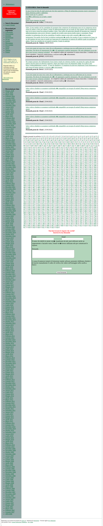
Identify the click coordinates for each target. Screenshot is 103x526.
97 (28, 145)
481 (24, 189)
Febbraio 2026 (10, 96)
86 (61, 144)
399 (90, 178)
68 (68, 142)
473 (62, 187)
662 (48, 209)
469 (43, 187)
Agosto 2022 (9, 172)
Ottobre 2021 (9, 191)
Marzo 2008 (9, 487)
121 (62, 147)
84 (53, 144)
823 (53, 227)
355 (34, 174)
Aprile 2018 (9, 267)
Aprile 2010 (9, 441)
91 (80, 144)
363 (71, 174)
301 (81, 167)
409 (62, 180)
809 (62, 225)
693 (43, 213)
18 (26, 138)
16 (94, 136)
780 (76, 222)
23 (45, 138)
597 (43, 202)
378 (67, 176)
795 (71, 223)
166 (48, 153)
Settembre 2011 (10, 410)
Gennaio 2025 (9, 120)
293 (43, 167)
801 (24, 225)
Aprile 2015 (9, 332)
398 (85, 178)
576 (95, 198)
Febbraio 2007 (10, 510)
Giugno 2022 (9, 176)
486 (48, 189)
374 (48, 176)
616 (57, 203)
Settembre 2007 (10, 497)
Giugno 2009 (9, 459)
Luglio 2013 (9, 370)
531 (34, 194)
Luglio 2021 (9, 196)
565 (43, 198)
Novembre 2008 (10, 472)
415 (90, 180)
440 (57, 184)
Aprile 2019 (9, 245)
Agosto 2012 (9, 390)
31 (76, 138)
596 (39, 202)
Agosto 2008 (9, 477)
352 (95, 173)
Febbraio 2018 (10, 270)
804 (39, 225)
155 (71, 151)
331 (71, 171)
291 (34, 167)
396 (76, 178)
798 (85, 223)
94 (92, 144)
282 (67, 165)
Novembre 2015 (10, 320)
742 (48, 218)
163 (34, 153)
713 (62, 214)
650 (67, 207)
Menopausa (9, 43)
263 (53, 164)
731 (71, 216)
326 (48, 171)
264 (57, 164)
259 (34, 164)
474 (67, 187)
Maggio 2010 (9, 439)
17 (98, 136)
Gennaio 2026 (9, 98)
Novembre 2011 (10, 407)
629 (43, 205)
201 (62, 156)
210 (29, 158)
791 (53, 223)
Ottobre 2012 (9, 387)
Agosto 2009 (9, 456)
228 (39, 160)
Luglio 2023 (9, 152)
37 (24, 140)
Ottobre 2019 (9, 234)
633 (62, 205)
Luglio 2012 (9, 392)
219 (71, 158)
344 (57, 173)
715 (71, 214)
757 (43, 220)
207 (90, 156)
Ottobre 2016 (9, 300)
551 (53, 196)
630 (48, 205)
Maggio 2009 (9, 461)
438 (48, 184)
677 (43, 211)
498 (29, 191)
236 (76, 160)
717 (81, 214)
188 (76, 154)
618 (67, 203)
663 (53, 209)
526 (85, 193)
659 (34, 209)
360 (57, 174)
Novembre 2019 (10, 232)
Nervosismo (9, 45)
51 (78, 140)
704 (95, 213)
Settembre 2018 (10, 258)
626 (29, 205)
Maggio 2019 (9, 243)
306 (29, 169)
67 (64, 142)
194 (29, 156)
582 (48, 200)
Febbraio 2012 (10, 401)
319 (90, 169)
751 (90, 218)
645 (43, 207)
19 (30, 138)
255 (90, 162)
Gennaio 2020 (9, 229)
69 (72, 142)
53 (86, 140)
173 (81, 153)
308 (39, 169)
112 (96, 145)
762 (67, 220)
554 (67, 196)
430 (85, 182)
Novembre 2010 (10, 428)
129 (24, 149)
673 (24, 211)
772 (39, 222)
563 (34, 198)
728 (57, 216)
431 (90, 182)
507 (71, 191)
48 (67, 140)
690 (29, 213)
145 (24, 151)
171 (71, 153)
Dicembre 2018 (10, 252)
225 (24, 160)
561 (24, 198)
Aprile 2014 (9, 354)
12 (78, 136)
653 (81, 207)
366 (85, 174)
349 (81, 173)
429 (81, 182)
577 (24, 200)
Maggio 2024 (9, 134)
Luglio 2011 (9, 414)
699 (71, 213)
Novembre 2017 (10, 276)
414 (85, 180)
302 (85, 167)
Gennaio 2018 (9, 272)
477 (81, 187)
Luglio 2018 (9, 261)
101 (45, 145)
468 (39, 187)
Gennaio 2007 (9, 512)
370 (29, 176)
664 (57, 209)
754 (29, 220)
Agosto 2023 (9, 151)
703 (90, 213)
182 (48, 154)
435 (34, 184)
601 (62, 202)
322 (29, 171)
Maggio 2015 (9, 330)
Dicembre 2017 (10, 274)
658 (29, 209)
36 (96, 138)
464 (95, 185)
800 (95, 223)
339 (34, 173)
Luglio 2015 (9, 327)
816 (95, 225)
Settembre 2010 (10, 432)
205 (81, 156)
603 (71, 202)
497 (24, 191)
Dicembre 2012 (10, 383)
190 (85, 154)
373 (43, 176)
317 (81, 169)
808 (57, 225)
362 (67, 174)
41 (40, 140)
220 (76, 158)
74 (91, 142)
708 (39, 214)
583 (53, 200)
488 (57, 189)
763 (71, 220)
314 (67, 169)
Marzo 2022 (9, 181)
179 (34, 154)
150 (48, 151)
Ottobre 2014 (9, 343)
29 (69, 138)
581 (43, 200)
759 (53, 220)
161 (24, 153)
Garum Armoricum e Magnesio (19, 522)
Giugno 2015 (9, 329)
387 (34, 178)
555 (71, 196)
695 (53, 213)
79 (34, 144)
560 (95, 196)
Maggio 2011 (9, 418)
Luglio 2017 (9, 283)
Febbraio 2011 (10, 423)
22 (41, 138)
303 (90, 167)
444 (76, 184)
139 (71, 149)
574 (85, 198)
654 (85, 207)
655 (90, 207)
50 (75, 140)
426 (67, 182)
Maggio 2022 (9, 178)
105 (63, 145)
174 (85, 153)
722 (29, 216)
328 (57, 171)
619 (71, 203)
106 (68, 145)
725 (43, 216)
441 (62, 184)
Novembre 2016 (10, 298)
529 (24, 194)
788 (39, 223)
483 (34, 189)
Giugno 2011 (9, 416)
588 (76, 200)
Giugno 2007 (9, 503)
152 (57, 151)
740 (39, 218)
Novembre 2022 (10, 167)
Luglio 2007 (9, 501)
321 (24, 171)
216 (57, 158)
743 (53, 218)
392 (57, 178)
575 (90, 198)
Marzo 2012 (9, 399)
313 (62, 169)
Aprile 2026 (9, 93)
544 (95, 194)
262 (48, 164)
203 (71, 156)
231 (53, 160)
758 (48, 220)
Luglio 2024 (9, 131)
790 (48, 223)
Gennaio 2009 (9, 468)
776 (57, 222)
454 (48, 185)
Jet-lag (7, 39)
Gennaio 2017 (9, 294)
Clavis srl (23, 520)
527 (90, 193)
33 (84, 138)
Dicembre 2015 (10, 318)
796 (76, 223)
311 (53, 169)
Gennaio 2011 (9, 425)
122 (66, 147)
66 (60, 142)
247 (53, 162)
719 (90, 214)
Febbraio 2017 (10, 292)
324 (39, 171)
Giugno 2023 (9, 154)
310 (48, 169)
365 (81, 174)
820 (39, 227)
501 (43, 191)
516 (39, 193)
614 (48, 203)
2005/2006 (8, 514)
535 (53, 194)
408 (57, 180)
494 (85, 189)
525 (81, 193)
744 (57, 218)
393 (62, 178)
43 (47, 140)
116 (38, 147)
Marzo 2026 (9, 94)
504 (57, 191)
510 (85, 191)
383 (90, 176)
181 (43, 154)
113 (24, 147)
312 (57, 169)
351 (90, 173)
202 (67, 156)
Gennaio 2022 (9, 185)
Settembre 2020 (10, 214)
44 (51, 140)
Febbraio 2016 (10, 314)
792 (57, 223)
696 (57, 213)
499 (34, 191)
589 (81, 200)
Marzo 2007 (9, 508)
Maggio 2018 (9, 265)
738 (29, 218)
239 (90, 160)
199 (53, 156)
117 (43, 147)
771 (34, 222)
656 (95, 207)
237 (81, 160)
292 (39, 167)
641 (24, 207)
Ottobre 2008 (9, 474)
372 (39, 176)
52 (82, 140)
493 (81, 189)
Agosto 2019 (9, 238)
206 (85, 156)
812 (76, 225)
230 (48, 160)
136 (57, 149)
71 (79, 142)
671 (90, 209)
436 (39, 184)
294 (48, 167)
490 (67, 189)
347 (71, 173)
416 (95, 180)
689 (24, 213)
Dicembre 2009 (10, 448)
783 (90, 222)
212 (38, 158)
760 (57, 220)
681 (62, 211)
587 (71, 200)
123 (71, 147)
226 (29, 160)
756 (39, 220)
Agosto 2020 (9, 216)
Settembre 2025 (10, 105)
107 (73, 145)
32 (80, 138)
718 (85, 214)
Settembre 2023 (10, 149)
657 (24, 209)
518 (48, 193)
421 (43, 182)
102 (49, 145)
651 (71, 207)
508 (76, 191)
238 (85, 160)
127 (90, 147)
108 (78, 145)
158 (85, 151)
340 (39, 173)
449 (24, 185)
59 (33, 142)
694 (48, 213)
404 (39, 180)
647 (53, 207)
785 (24, 223)
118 (48, 147)
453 (43, 185)
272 (95, 164)
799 (90, 223)
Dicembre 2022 (10, 165)
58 (29, 142)
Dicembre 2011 (10, 405)
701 (81, 213)
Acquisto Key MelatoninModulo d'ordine (11, 12)
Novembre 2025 (10, 102)
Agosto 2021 (9, 194)
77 (26, 144)
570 (67, 198)
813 (81, 225)
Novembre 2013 (10, 363)
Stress (7, 48)
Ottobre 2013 (9, 365)
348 (76, 173)
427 (71, 182)
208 (95, 156)
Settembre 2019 (10, 236)
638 (85, 205)
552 (57, 196)
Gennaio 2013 (9, 381)
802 (29, 225)
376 (57, 176)
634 (67, 205)
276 (39, 165)
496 (95, 189)
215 (53, 158)
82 (45, 144)
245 (43, 162)
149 (43, 151)
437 (43, 184)
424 (57, 182)
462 (85, 185)
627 (34, 205)
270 (85, 164)
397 (81, 178)
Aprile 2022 (9, 180)
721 (24, 216)
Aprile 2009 (9, 463)
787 (34, 223)
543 (90, 194)
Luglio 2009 (9, 458)
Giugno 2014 (9, 350)
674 (29, 211)
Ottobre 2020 (9, 212)
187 (71, 154)
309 (43, 169)
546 (29, 196)
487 (53, 189)
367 (90, 174)
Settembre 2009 (10, 454)
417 (24, 182)
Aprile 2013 (9, 376)
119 (52, 147)
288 (95, 165)
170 (67, 153)
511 (90, 191)
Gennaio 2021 (9, 207)
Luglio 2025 (9, 109)
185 (62, 154)
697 (62, 213)
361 (62, 174)
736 (95, 216)
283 (71, 165)
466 (29, 187)
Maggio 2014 (9, 352)
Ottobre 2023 (9, 147)
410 (67, 180)
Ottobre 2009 (9, 452)
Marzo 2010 (9, 443)
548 (39, 196)
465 (24, 187)
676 (39, 211)
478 (85, 187)
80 (38, 144)
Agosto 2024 (9, 129)
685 (81, 211)
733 (81, 216)
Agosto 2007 (9, 499)
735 (90, 216)
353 (24, 174)
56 (98, 140)
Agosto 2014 (9, 347)
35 (92, 138)
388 (39, 178)
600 (57, 202)
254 (85, 162)
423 (53, 182)
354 (29, 174)
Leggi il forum (10, 25)
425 (62, 182)
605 (81, 202)
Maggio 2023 (9, 156)
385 (24, 178)
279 (53, 165)
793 (62, 223)
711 (53, 214)
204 (76, 156)
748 (76, 218)
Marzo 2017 (9, 290)
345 (62, 173)
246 (48, 162)
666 (67, 209)
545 (24, 196)
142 (85, 149)
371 (34, 176)
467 (34, 187)
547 (34, 196)
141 (81, 149)
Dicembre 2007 (10, 492)
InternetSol (36, 520)
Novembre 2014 (10, 341)
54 (90, 140)
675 (34, 211)
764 (76, 220)
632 (57, 205)
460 (76, 185)
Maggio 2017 (9, 287)
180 (39, 154)
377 (62, 176)
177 (24, 154)
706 (29, 214)
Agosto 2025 (9, 107)
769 (24, 222)
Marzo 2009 (9, 465)
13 (82, 136)
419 (34, 182)
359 (53, 174)
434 (29, 184)
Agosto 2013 (9, 369)
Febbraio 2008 (10, 488)
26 (57, 138)
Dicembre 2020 (10, 209)
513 (24, 193)
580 (39, 200)
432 (95, 182)
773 (43, 222)
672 (95, 209)
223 (90, 158)
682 (67, 211)
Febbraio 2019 (10, 249)
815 (90, 225)
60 (37, 142)
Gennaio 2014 (9, 359)
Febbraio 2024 (10, 140)
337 (24, 173)
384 (95, 176)
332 (76, 171)
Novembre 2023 (10, 145)
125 (80, 147)
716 (76, 214)
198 (48, 156)
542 (85, 194)
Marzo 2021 (9, 203)
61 (41, 142)
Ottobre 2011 (9, 408)
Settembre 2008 (10, 476)
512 (95, 191)
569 (62, 198)
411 (71, 180)
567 (53, 198)
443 (71, 184)
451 (34, 185)
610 (29, 203)
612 (38, 203)
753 (24, 220)
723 (34, 216)
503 (53, 191)
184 (57, 154)
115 (34, 147)
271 (90, 164)
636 (76, 205)
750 (85, 218)
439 (53, 184)
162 (29, 153)
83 (49, 144)
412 (76, 180)
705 (24, 214)
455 (53, 185)
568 (57, 198)
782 (85, 222)
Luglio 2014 (9, 349)
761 (62, 220)
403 (34, 180)
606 (85, 202)
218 (67, 158)
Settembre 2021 (10, 192)
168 (57, 153)
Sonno (7, 47)
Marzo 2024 (9, 138)
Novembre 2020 (10, 211)
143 (90, 149)
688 (95, 211)
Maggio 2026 (9, 91)
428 (76, 182)
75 (95, 142)
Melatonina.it (9, 4)
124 (76, 147)
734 (85, 216)
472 (57, 187)
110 (87, 145)
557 (81, 196)
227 (34, 160)
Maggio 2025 (9, 112)
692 (39, 213)
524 (76, 193)
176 (95, 153)
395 (71, 178)
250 (67, 162)
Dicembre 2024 (10, 122)
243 (34, 162)
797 (81, 223)
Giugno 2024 (9, 132)
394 (67, 178)
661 (43, 209)
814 (85, 225)
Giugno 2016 (9, 307)
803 (34, 225)
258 (29, 164)
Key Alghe (30, 522)
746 (67, 218)
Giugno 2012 (9, 394)
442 (67, 184)
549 (43, 196)
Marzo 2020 (9, 225)
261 (43, 164)
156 (76, 151)
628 (39, 205)
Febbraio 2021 (10, 205)
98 (32, 145)
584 (57, 200)
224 (95, 158)
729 (62, 216)
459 (71, 185)
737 (24, 218)
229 (43, 160)
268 (76, 164)
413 (81, 180)
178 (29, 154)
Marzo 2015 (9, 334)
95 (96, 144)
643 (34, 207)
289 (24, 167)
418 (29, 182)
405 (43, 180)
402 (29, 180)
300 (76, 167)
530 (29, 194)
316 (76, 169)
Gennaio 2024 (9, 142)
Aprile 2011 (9, 419)
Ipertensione (9, 37)
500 (39, 191)
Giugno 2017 (9, 285)
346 (67, 173)
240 (95, 160)
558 (85, 196)
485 (43, 189)
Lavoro (7, 41)
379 (71, 176)
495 (90, 189)
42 (43, 140)
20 (34, 138)
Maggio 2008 (9, 483)
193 (24, 156)
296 (57, 167)
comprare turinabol (44, 52)
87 (65, 144)
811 (71, 225)
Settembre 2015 (10, 323)
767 (90, 220)
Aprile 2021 (9, 201)
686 (85, 211)
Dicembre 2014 (10, 339)
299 (71, 167)
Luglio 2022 (9, 174)
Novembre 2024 (10, 123)
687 (90, 211)
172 (76, 153)
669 (81, 209)
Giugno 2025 (9, 111)
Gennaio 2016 (9, 316)
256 (95, 162)
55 (94, 140)
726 (48, 216)
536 (57, 194)
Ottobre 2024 (9, 125)
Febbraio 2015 (10, 336)
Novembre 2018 (10, 254)
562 (29, 198)
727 (53, 216)
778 (67, 222)
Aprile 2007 (9, 507)
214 (48, 158)
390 (48, 178)
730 (67, 216)
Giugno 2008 (9, 481)
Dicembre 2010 (10, 427)
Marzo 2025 (9, 116)
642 (29, 207)
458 (67, 185)
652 (76, 207)
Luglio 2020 (9, 218)
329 (62, 171)
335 (90, 171)
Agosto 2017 (9, 281)
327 (53, 171)
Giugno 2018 (9, 263)
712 (57, 214)
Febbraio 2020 (10, 227)
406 (48, 180)
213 (43, 158)
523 (71, 193)
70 (76, 142)
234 (67, 160)
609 (24, 203)
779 (71, 222)
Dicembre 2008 (10, 470)
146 (29, 151)
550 (48, 196)
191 (90, 154)
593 (24, 202)
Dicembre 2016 (10, 296)
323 (34, 171)
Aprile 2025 (9, 114)
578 (29, 200)
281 (62, 165)
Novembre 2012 (10, 385)
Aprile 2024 (9, 136)
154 (67, 151)
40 (36, 140)
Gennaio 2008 (9, 490)
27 (61, 138)
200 (57, 156)
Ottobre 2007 (9, 496)
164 (39, 153)
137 (62, 149)
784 (95, 222)
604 (76, 202)
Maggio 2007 (9, 505)
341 (43, 173)
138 (67, 149)
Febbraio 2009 (10, 467)
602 (67, 202)
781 (81, 222)
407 (53, 180)
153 (62, 151)
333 (81, 171)
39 (32, 140)
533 (43, 194)
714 (67, 214)
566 (48, 198)
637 (81, 205)
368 (95, 174)
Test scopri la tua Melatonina (7, 78)
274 (29, 165)
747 (71, 218)
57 (25, 142)
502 (48, 191)
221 (81, 158)
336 (95, 171)
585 (62, 200)
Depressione (9, 34)
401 (24, 180)
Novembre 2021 (10, 189)
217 (62, 158)
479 (90, 187)
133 (43, 149)
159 (90, 151)
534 (48, 194)
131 (34, 149)
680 (57, 211)
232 (57, 160)
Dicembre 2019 (10, 231)
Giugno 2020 (9, 220)
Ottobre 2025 (9, 103)
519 (53, 193)
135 (53, 149)
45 (55, 140)
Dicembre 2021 (10, 187)
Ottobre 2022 (9, 169)
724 (39, 216)
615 (53, 203)
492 (76, 189)
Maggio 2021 (9, 200)
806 (48, 225)
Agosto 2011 (9, 412)
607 (90, 202)
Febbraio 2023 (10, 162)
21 (38, 138)
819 (34, 227)
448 (95, 184)
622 (85, 203)
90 (76, 144)
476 (76, 187)
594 (29, 202)
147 (34, 151)
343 (53, 173)
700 (76, 213)
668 (76, 209)
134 (48, 149)
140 (76, 149)
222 (85, 158)
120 (57, 147)
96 (24, 145)
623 (90, 203)
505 (62, 191)
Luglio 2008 (9, 479)
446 (85, 184)
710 (48, 214)
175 (90, 153)
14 (86, 136)
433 (24, 184)
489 (62, 189)
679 (53, 211)
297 (62, 167)
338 (29, 173)
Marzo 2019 (9, 247)
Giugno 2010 (9, 438)
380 (76, 176)
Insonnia (8, 36)
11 (75, 136)
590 (85, 200)
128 (94, 147)
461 (81, 185)
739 (34, 218)
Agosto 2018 (9, 260)
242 (29, 162)
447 (90, 184)
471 (53, 187)
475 (71, 187)
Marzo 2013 (9, 378)
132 (39, 149)
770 (29, 222)
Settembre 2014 (10, 345)
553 (62, 196)
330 (67, 171)
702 (85, 213)
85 (57, 144)
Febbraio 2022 (10, 183)
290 (29, 167)
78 (30, 144)
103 (54, 145)
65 (56, 142)
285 (81, 165)
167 (53, 153)
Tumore (7, 50)
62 (44, 142)
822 (48, 227)
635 (71, 205)
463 (90, 185)
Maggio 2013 (9, 374)
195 (34, 156)
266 (67, 164)
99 (36, 145)
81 (41, 144)
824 (57, 227)
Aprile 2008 (9, 485)
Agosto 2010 (9, 434)
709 (43, 214)
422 (48, 182)
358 (48, 174)
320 (95, 169)
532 (39, 194)
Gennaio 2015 (9, 338)
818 (29, 227)
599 (53, 202)
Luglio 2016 (9, 305)
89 (73, 144)
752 (95, 218)
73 (87, 142)
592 (95, 200)
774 (48, 222)
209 (24, 158)
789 (43, 223)
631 (53, 205)
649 (62, 207)
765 (81, 220)
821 (43, 227)
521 (62, 193)
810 (67, 225)
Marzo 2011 (9, 421)
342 (48, 173)
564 (39, 198)
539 (71, 194)
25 (53, 138)
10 (71, 136)
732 (76, 216)
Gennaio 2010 (9, 447)
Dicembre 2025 (10, 100)
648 (57, 207)
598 (48, 202)
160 (95, 151)
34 (88, 138)
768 (95, 220)
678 (48, 211)
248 (57, 162)
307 (34, 169)
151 (53, 151)
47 (63, 140)
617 (62, 203)
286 (85, 165)
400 (95, 178)
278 (48, 165)
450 (29, 185)
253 (81, 162)
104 (59, 145)
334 (85, 171)
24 (49, 138)
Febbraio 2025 (10, 118)
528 (95, 193)
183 (53, 154)
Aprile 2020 (9, 223)
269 (81, 164)
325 (43, 171)
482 (29, 189)
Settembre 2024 (10, 127)
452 (39, 185)
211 (34, 158)
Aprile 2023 (9, 158)
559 (90, 196)
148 (39, 151)
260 (39, 164)
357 (43, 174)
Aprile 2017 (9, 289)
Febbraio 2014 (10, 358)
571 (71, 198)
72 (83, 142)
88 (69, 144)
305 (24, 169)
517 (43, 193)
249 (62, 162)
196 (39, 156)
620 (76, 203)
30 (73, 138)
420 (39, 182)
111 (92, 145)
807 (53, 225)
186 (67, 154)
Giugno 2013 (9, 372)
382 (85, 176)
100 (40, 145)
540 (76, 194)
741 (43, 218)
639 (90, 205)
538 (67, 194)
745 (62, 218)
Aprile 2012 (9, 398)
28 (65, 138)
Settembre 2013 (10, 367)
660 (39, 209)
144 (95, 149)
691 (34, 213)
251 (71, 162)
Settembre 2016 (10, 301)
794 (67, 223)
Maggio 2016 (9, 309)
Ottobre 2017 (9, 278)
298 (67, 167)
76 (99, 142)
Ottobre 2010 (9, 430)
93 (88, 144)
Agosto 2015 (9, 325)
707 (34, 214)
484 (39, 189)
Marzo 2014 (9, 356)
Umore (7, 52)
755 (34, 220)
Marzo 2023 (9, 160)
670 (85, 209)
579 (34, 200)
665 (62, 209)
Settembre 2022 (10, 171)
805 (43, 225)
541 (81, 194)
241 (24, 162)
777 (62, 222)
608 (95, 202)
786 (29, 223)
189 (81, 154)
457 (62, 185)
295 (53, 167)
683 (71, 211)
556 (76, 196)
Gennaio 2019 (9, 250)
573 (81, 198)
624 (95, 203)
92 (84, 144)
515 (34, 193)
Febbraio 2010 (10, 445)
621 (81, 203)
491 (71, 189)
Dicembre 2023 (10, 143)
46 (59, 140)
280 (57, 165)
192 (95, 154)
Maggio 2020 (9, 221)
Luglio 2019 (9, 240)
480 (95, 187)
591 (90, 200)
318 (85, 169)
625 (24, 205)
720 (95, 214)
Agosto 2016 (9, 303)
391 (53, 178)
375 (53, 176)
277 (43, 165)
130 (29, 149)
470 (48, 187)
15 (90, 136)
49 (71, 140)
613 (43, 203)
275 (34, 165)
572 (76, 198)
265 (62, 164)
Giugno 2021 (9, 198)
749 (81, 218)
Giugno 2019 (9, 241)
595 (34, 202)
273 (24, 165)
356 (39, 174)
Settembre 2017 (10, 280)
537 (62, 194)
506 (67, 191)
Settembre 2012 (10, 389)
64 (52, 142)
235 (71, 160)
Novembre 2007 (10, 494)
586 (67, 200)
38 (28, 140)
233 (62, 160)
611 (34, 203)
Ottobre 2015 (9, 321)
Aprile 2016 (9, 310)
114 (29, 147)
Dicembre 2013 (10, 361)
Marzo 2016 (9, 312)
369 (24, 176)
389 (43, 178)
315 (71, 169)
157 (81, 151)
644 (39, 207)
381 (81, 176)
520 (57, 193)
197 (43, 156)
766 (85, 220)
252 (76, 162)
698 (67, 213)
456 (57, 185)
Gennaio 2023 (9, 163)
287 (90, 165)
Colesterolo (9, 32)
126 (85, 147)
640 (95, 205)
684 (76, 211)
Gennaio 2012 (9, 403)
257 (24, 164)
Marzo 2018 (9, 269)
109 (82, 145)
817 (24, 227)
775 (53, 222)
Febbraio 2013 (10, 379)
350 (85, 173)
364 (76, 174)
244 (39, 162)
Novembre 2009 (10, 450)
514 (29, 193)
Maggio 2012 (9, 396)
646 (48, 207)
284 (76, 165)
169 (62, 153)
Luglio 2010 (9, 436)
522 (67, 193)
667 (71, 209)
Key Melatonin (52, 520)
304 (95, 167)
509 (81, 191)
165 (43, 153)
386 (29, 178)
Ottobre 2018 (9, 256)
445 (81, 184)
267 (71, 164)
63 (48, 142)
